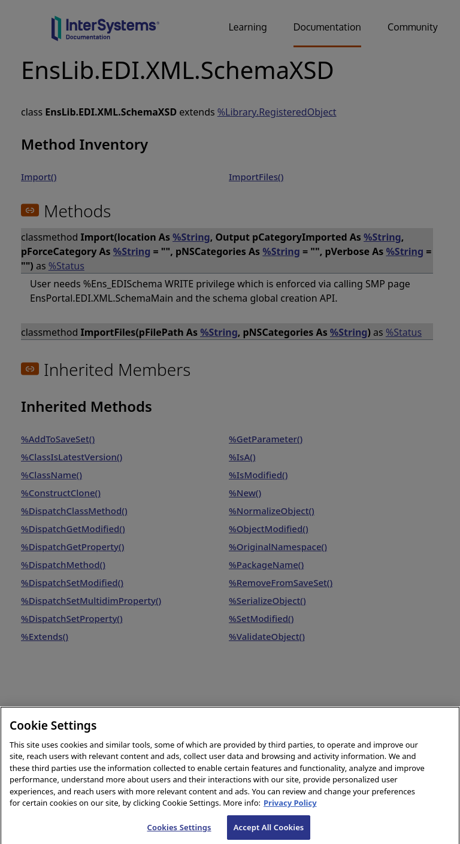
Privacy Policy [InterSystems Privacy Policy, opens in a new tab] (290, 809)
